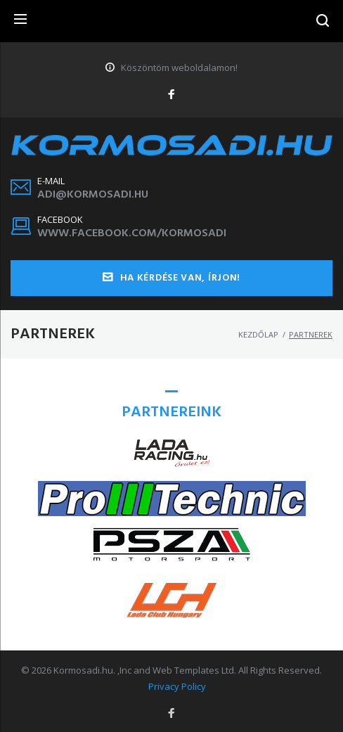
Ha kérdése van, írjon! (171, 278)
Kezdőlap (258, 334)
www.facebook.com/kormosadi (131, 233)
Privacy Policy (177, 686)
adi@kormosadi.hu (92, 195)
